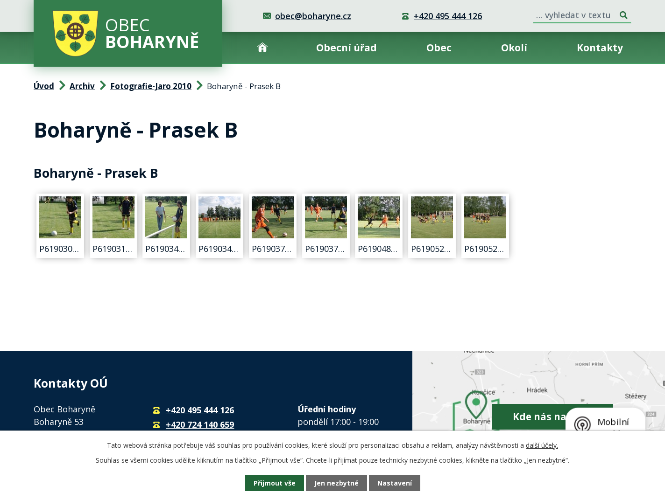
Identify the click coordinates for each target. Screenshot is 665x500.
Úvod (262, 47)
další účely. (542, 445)
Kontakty (600, 47)
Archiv (82, 86)
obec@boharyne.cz (313, 15)
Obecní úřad (346, 47)
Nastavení (394, 483)
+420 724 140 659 (200, 424)
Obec (439, 47)
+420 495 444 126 (448, 15)
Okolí (514, 47)
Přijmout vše (275, 483)
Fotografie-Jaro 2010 (150, 86)
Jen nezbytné (336, 483)
